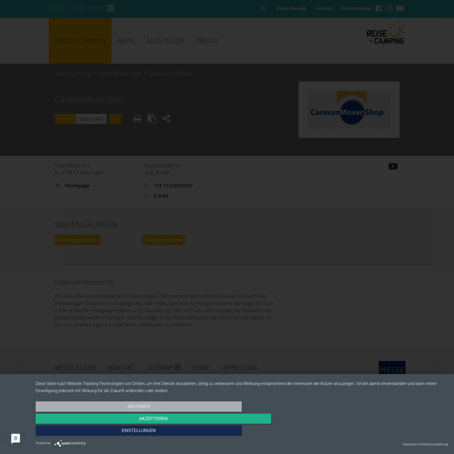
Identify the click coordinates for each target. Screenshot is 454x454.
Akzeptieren (241, 432)
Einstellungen (386, 432)
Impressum (410, 444)
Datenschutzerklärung (434, 444)
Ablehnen (97, 432)
